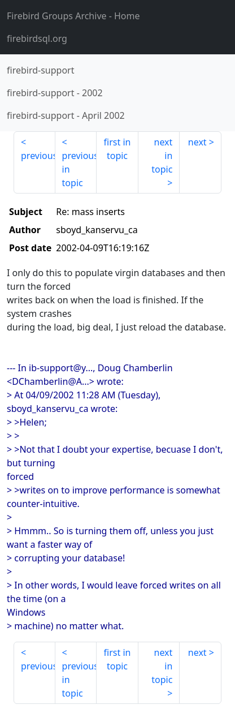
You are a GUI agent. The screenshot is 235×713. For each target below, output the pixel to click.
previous (38, 155)
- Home (73, 16)
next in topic (161, 155)
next (197, 142)
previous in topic (79, 169)
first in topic (117, 149)
